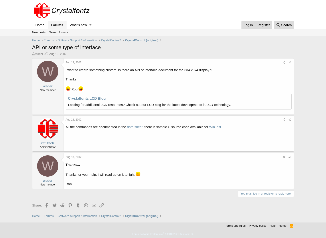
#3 (289, 157)
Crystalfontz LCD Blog (87, 98)
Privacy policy (257, 225)
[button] (90, 25)
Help (273, 225)
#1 (289, 62)
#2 (289, 119)
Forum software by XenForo (163, 234)
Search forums (58, 32)
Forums (57, 25)
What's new (78, 25)
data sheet (134, 127)
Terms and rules (235, 225)
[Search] (284, 25)
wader (39, 54)
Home (40, 25)
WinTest (215, 127)
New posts (39, 32)
